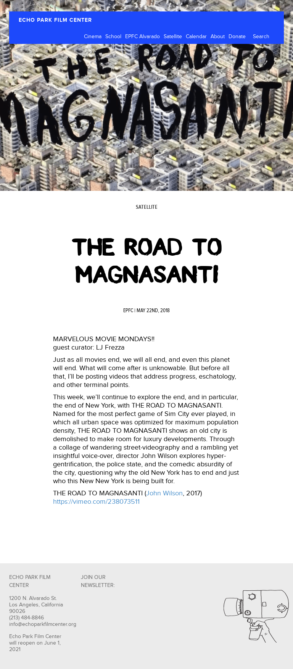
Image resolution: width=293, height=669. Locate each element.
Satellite (173, 37)
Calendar (196, 37)
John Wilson (164, 493)
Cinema (92, 37)
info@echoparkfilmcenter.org (42, 624)
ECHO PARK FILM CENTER (55, 20)
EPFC (128, 311)
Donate (237, 37)
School (113, 37)
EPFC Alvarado (142, 37)
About (218, 37)
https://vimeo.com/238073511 (96, 502)
